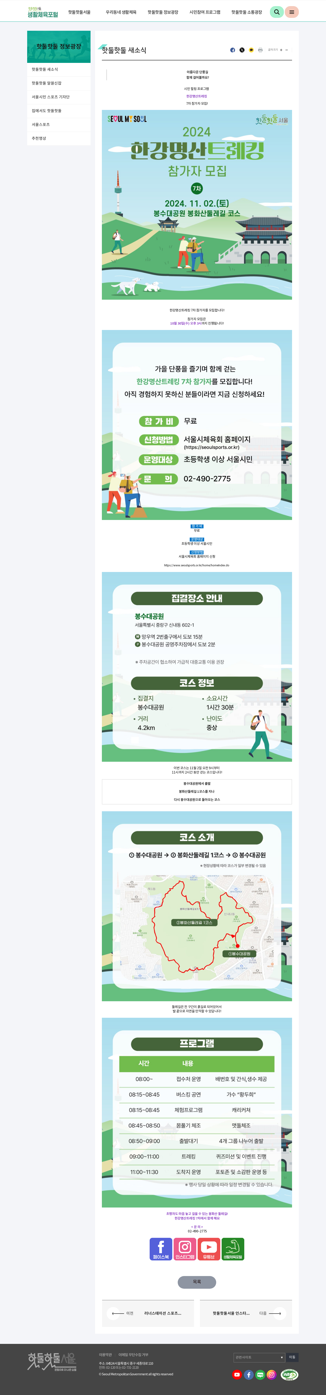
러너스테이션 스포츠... (162, 1313)
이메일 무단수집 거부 (133, 1355)
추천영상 (39, 138)
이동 (292, 1357)
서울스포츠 (41, 125)
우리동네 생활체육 (121, 12)
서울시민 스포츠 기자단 (51, 97)
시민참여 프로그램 (204, 12)
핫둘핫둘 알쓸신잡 (47, 83)
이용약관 (105, 1355)
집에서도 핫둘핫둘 (47, 111)
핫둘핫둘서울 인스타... (231, 1313)
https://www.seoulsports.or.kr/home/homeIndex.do (196, 565)
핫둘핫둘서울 (79, 12)
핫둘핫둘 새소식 (45, 69)
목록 (197, 1282)
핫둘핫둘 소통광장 (246, 12)
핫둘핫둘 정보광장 (163, 12)
